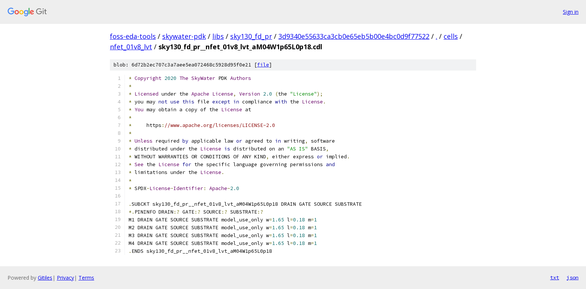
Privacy (65, 277)
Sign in (571, 11)
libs (218, 36)
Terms (86, 277)
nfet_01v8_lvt (131, 46)
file (263, 65)
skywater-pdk (184, 36)
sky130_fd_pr (251, 36)
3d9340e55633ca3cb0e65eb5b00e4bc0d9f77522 (353, 36)
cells (451, 36)
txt (554, 277)
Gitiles (45, 277)
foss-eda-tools (133, 36)
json (573, 277)
